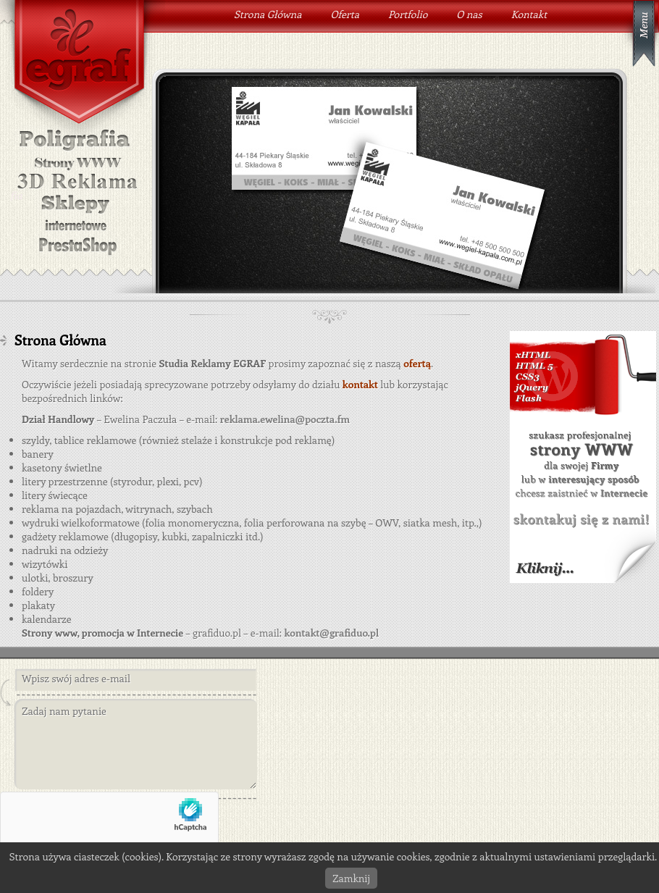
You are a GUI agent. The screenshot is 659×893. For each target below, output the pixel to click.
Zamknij (351, 878)
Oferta (344, 14)
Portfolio (407, 14)
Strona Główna (267, 14)
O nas (469, 14)
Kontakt (529, 14)
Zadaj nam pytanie (135, 744)
